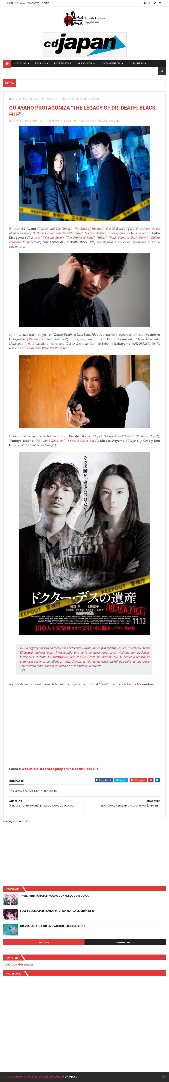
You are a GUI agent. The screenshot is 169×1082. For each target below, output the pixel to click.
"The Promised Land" (80, 238)
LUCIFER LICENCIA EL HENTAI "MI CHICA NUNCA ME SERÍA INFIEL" (58, 911)
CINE (21, 121)
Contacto (33, 3)
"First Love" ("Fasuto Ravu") (45, 238)
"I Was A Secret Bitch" (82, 441)
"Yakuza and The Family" (54, 229)
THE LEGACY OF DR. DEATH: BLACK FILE (98, 121)
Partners (12, 71)
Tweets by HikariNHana (18, 965)
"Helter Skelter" (95, 233)
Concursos (137, 63)
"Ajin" (129, 229)
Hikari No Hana (16, 3)
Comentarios (125, 942)
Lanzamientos (111, 63)
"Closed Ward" (114, 229)
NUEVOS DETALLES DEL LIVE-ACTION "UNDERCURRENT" (53, 926)
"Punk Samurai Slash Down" (128, 238)
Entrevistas (62, 63)
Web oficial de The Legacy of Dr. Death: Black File (59, 769)
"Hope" (97, 436)
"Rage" (78, 233)
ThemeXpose (69, 1076)
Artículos (84, 63)
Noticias (20, 63)
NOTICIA (22, 99)
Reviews (40, 63)
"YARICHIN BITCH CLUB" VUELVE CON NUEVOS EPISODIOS (54, 896)
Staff (45, 3)
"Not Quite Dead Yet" (50, 441)
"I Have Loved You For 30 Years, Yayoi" (131, 436)
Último (44, 942)
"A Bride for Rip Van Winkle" (52, 233)
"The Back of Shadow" (88, 229)
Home (12, 99)
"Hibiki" (102, 238)
